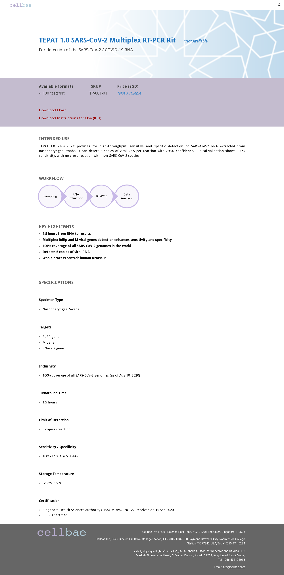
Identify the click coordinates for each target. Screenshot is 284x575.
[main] (142, 44)
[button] (279, 5)
